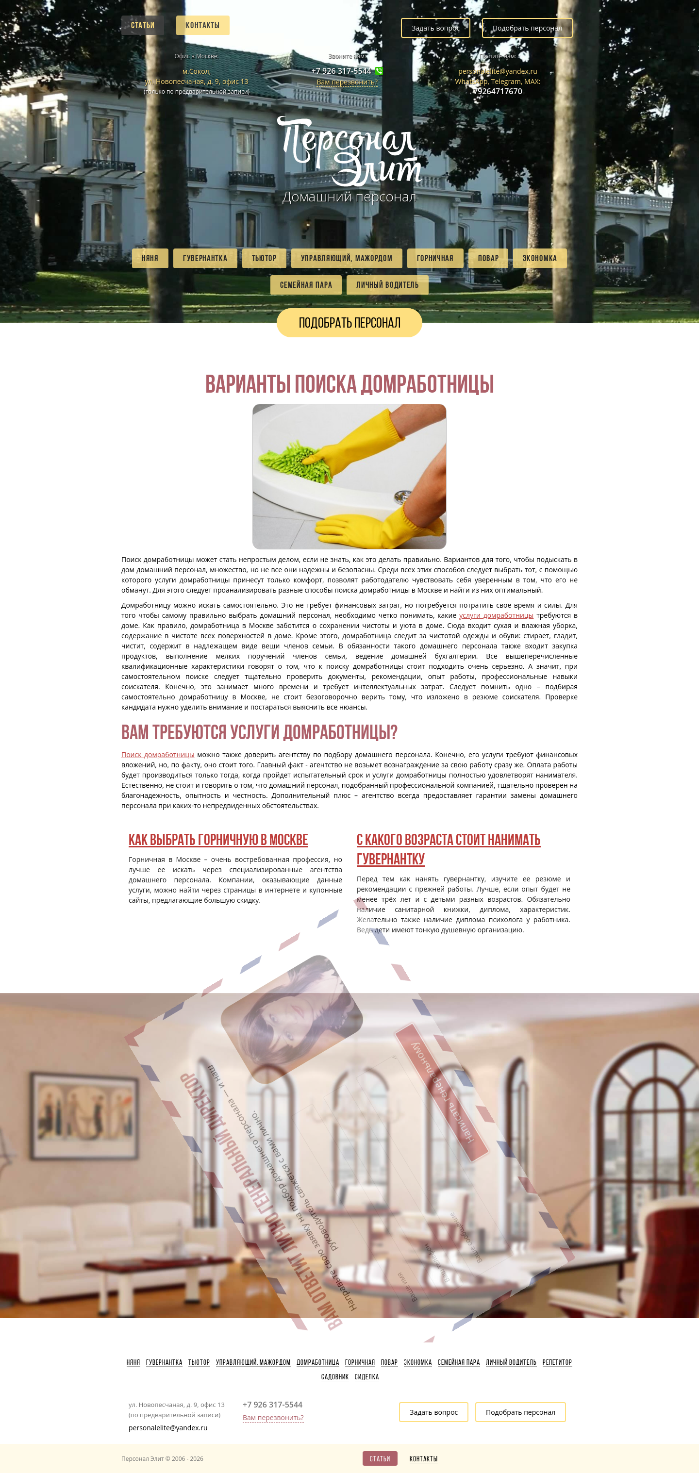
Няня (150, 258)
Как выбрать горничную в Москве (218, 839)
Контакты (203, 25)
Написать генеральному (326, 1042)
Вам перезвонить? (347, 81)
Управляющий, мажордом (347, 258)
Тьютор (264, 258)
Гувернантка (205, 258)
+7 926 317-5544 (341, 71)
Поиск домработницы (158, 754)
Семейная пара (306, 285)
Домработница (318, 1362)
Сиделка (367, 1377)
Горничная (435, 258)
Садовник (335, 1377)
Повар (488, 258)
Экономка (540, 258)
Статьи (142, 25)
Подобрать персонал (527, 28)
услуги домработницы (496, 615)
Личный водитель (387, 285)
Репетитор (557, 1362)
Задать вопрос (436, 28)
